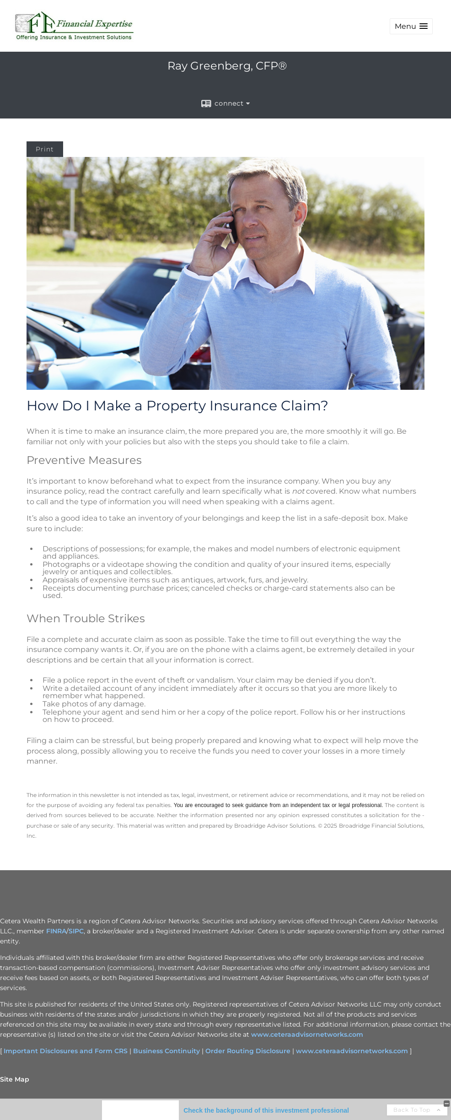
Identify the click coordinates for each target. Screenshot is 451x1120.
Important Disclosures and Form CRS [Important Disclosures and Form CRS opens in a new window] (66, 1051)
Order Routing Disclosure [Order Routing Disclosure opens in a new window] (247, 1051)
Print (45, 149)
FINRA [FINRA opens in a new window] (56, 931)
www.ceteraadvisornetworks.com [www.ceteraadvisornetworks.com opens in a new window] (307, 1034)
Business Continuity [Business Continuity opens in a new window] (166, 1051)
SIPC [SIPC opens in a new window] (76, 931)
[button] (411, 26)
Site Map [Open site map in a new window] (14, 1079)
